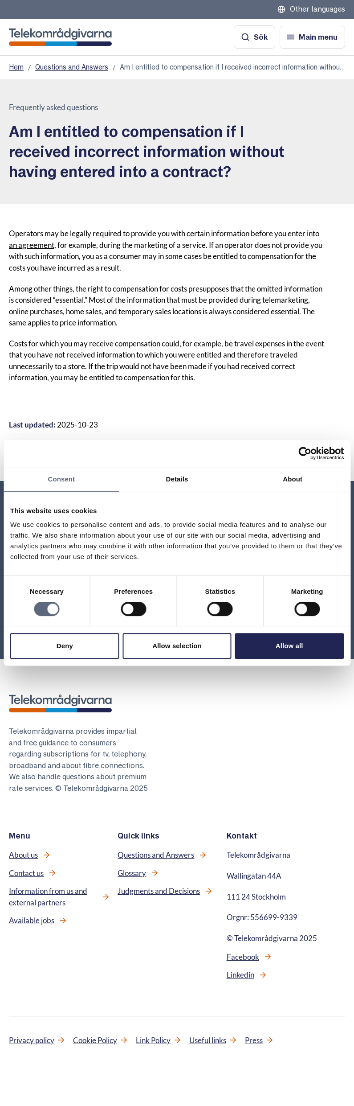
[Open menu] (312, 37)
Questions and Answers (71, 67)
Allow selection (177, 646)
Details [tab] (177, 479)
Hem (16, 67)
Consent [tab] (61, 479)
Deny (65, 646)
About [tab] (292, 479)
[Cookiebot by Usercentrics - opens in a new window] (305, 453)
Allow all (289, 646)
